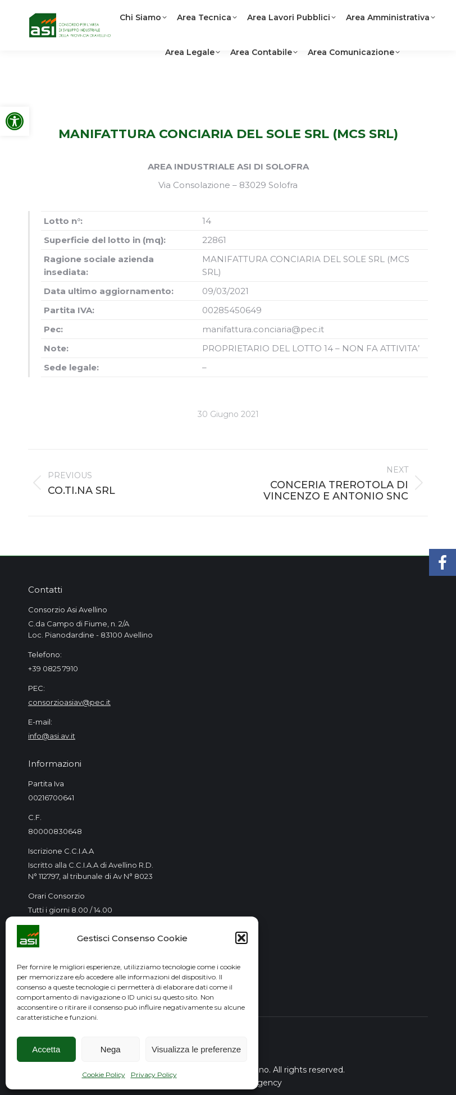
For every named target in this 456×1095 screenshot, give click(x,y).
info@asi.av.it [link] (51, 735)
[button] (241, 937)
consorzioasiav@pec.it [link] (69, 702)
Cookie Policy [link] (103, 1074)
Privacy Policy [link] (154, 1074)
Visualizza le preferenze (196, 1049)
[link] (14, 121)
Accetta (46, 1049)
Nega (111, 1049)
